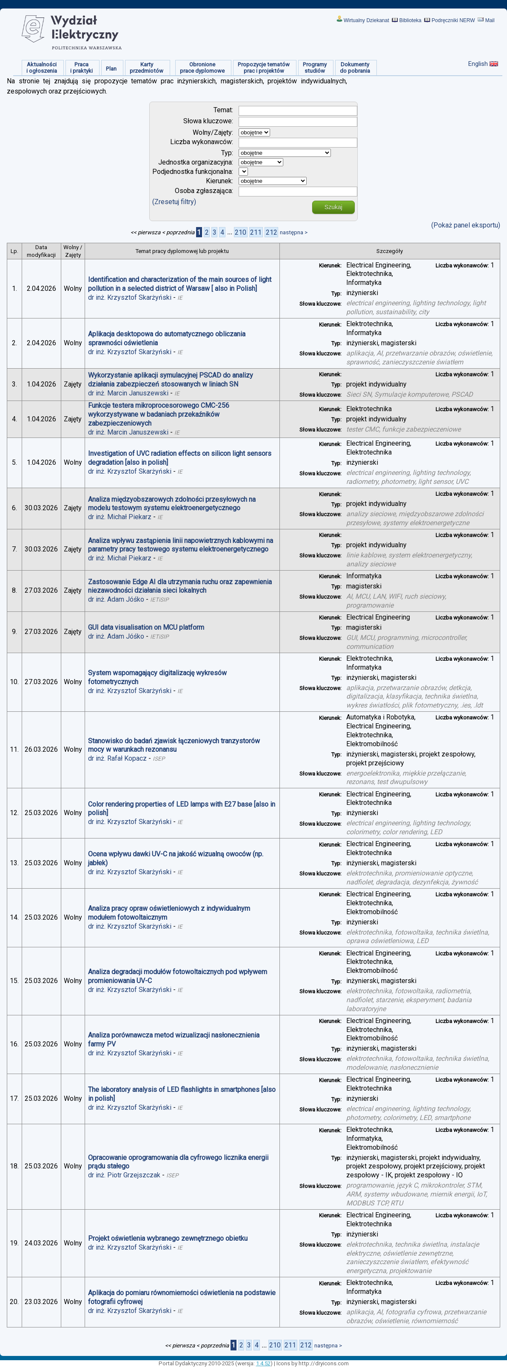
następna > (294, 232)
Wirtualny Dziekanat (366, 20)
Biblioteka (410, 20)
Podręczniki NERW (453, 20)
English (478, 64)
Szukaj (333, 207)
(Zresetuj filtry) (174, 202)
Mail (490, 20)
